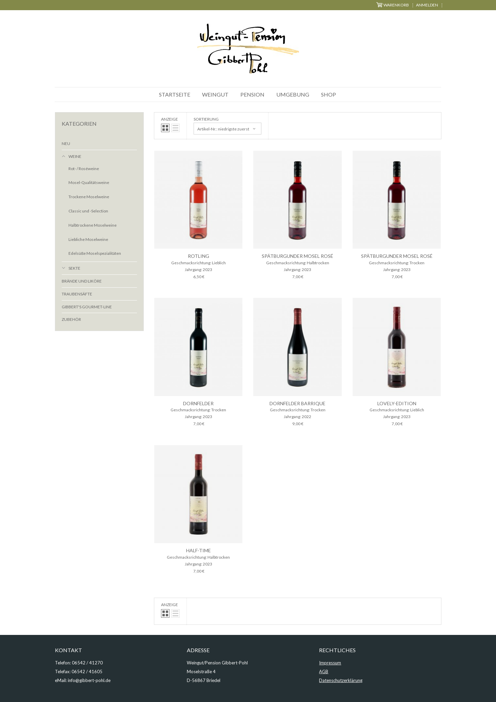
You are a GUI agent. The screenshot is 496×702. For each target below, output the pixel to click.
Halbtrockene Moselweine (92, 225)
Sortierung (206, 119)
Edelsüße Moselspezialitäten (94, 253)
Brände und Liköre (82, 281)
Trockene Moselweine (88, 196)
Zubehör (71, 319)
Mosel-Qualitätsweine (88, 182)
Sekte (74, 268)
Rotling (198, 256)
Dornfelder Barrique (297, 403)
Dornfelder (198, 403)
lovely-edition (396, 403)
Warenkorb (392, 4)
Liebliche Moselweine (88, 239)
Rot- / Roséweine (83, 168)
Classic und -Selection (88, 210)
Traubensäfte (77, 293)
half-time (198, 550)
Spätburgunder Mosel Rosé (297, 256)
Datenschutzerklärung (340, 680)
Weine (74, 156)
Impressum (330, 662)
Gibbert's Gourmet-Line (87, 306)
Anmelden (427, 4)
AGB (323, 671)
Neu (66, 143)
